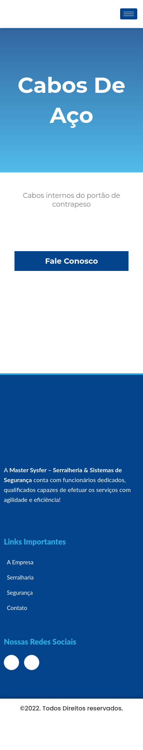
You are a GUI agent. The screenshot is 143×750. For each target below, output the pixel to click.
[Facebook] (11, 662)
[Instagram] (31, 662)
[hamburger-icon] (128, 13)
